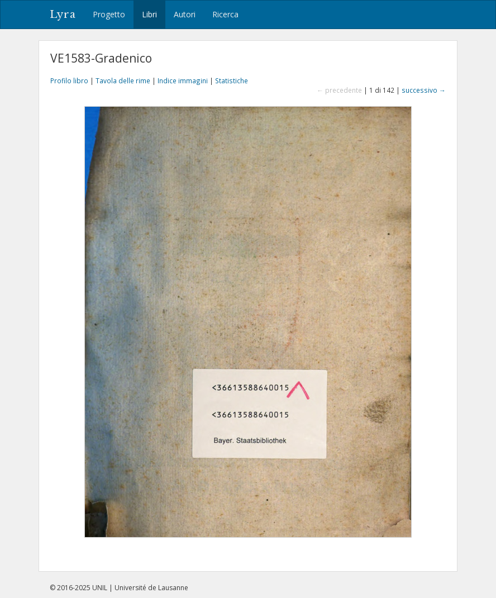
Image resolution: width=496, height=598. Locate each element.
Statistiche (231, 80)
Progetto (109, 14)
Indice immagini (183, 80)
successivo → (424, 90)
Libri (149, 14)
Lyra (63, 14)
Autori (184, 14)
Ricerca (225, 14)
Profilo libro (69, 80)
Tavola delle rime (123, 80)
